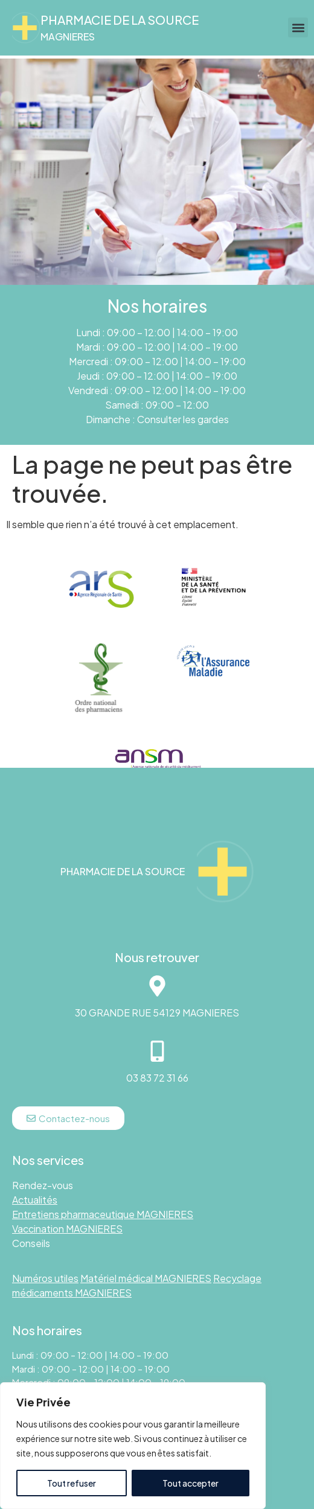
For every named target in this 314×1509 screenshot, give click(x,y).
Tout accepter (190, 1483)
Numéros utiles (45, 1278)
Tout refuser (71, 1483)
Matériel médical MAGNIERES (145, 1278)
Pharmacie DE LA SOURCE (119, 19)
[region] (133, 1445)
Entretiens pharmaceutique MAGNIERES (102, 1214)
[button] (298, 27)
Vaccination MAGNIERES (67, 1228)
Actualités (34, 1199)
